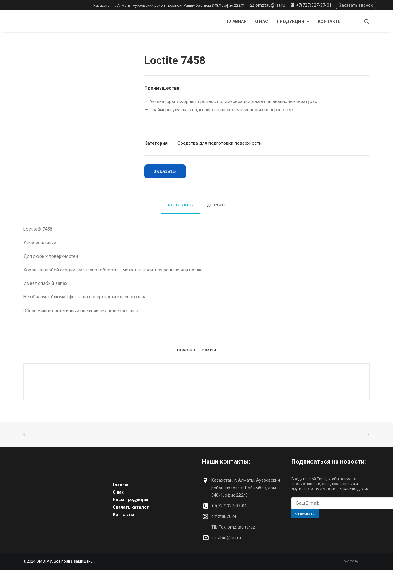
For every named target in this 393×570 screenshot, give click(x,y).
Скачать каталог (131, 507)
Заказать (165, 171)
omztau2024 (223, 516)
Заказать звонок (356, 5)
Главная (237, 21)
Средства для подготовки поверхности (219, 143)
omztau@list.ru (267, 5)
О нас (261, 21)
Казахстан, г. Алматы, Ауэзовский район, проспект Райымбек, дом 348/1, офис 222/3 (168, 5)
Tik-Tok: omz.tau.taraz (233, 527)
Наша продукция (130, 499)
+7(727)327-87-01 (311, 5)
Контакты (330, 21)
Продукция (293, 21)
